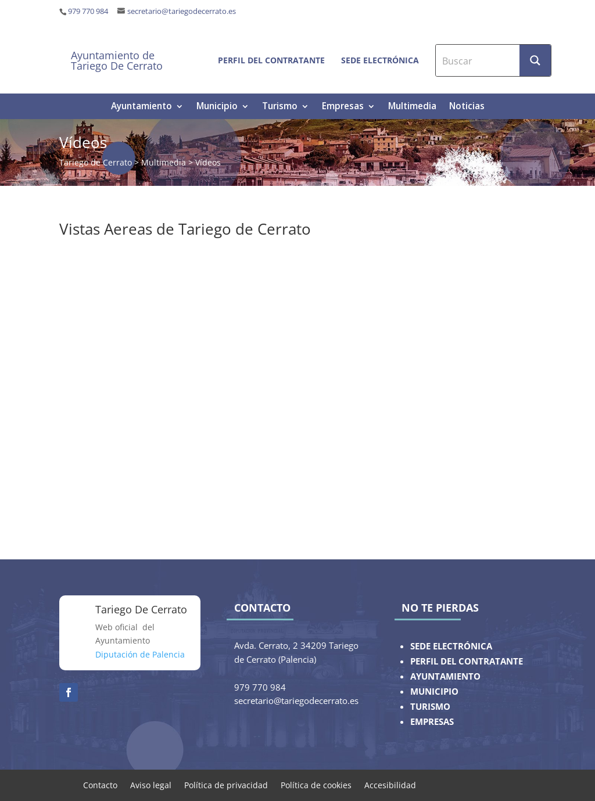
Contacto (100, 784)
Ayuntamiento (141, 107)
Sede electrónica (380, 60)
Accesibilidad (390, 784)
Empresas (343, 107)
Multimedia (412, 107)
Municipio (217, 107)
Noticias (467, 107)
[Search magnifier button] (535, 60)
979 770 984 (88, 11)
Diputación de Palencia (140, 654)
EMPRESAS (432, 722)
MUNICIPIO (434, 691)
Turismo (280, 107)
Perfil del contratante (271, 60)
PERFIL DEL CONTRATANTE (466, 661)
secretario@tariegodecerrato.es (181, 11)
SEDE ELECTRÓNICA (451, 646)
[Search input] (478, 60)
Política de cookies (316, 784)
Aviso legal (150, 784)
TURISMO (430, 707)
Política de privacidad (226, 784)
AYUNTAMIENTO (445, 676)
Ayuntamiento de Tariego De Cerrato (117, 60)
